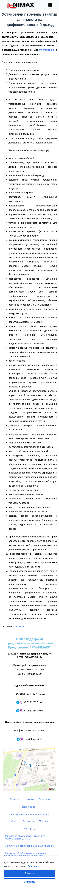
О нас (14, 821)
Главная (14, 799)
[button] (50, 5)
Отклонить (29, 882)
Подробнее (33, 866)
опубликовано (46, 49)
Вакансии (28, 821)
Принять (29, 873)
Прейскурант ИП (29, 806)
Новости (29, 799)
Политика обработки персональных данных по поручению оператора (25, 854)
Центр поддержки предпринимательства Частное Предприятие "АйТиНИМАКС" (29, 643)
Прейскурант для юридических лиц (29, 814)
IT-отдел (43, 821)
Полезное (44, 799)
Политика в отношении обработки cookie (29, 845)
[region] (29, 872)
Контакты (29, 828)
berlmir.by (19, 626)
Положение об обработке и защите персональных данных (24, 837)
